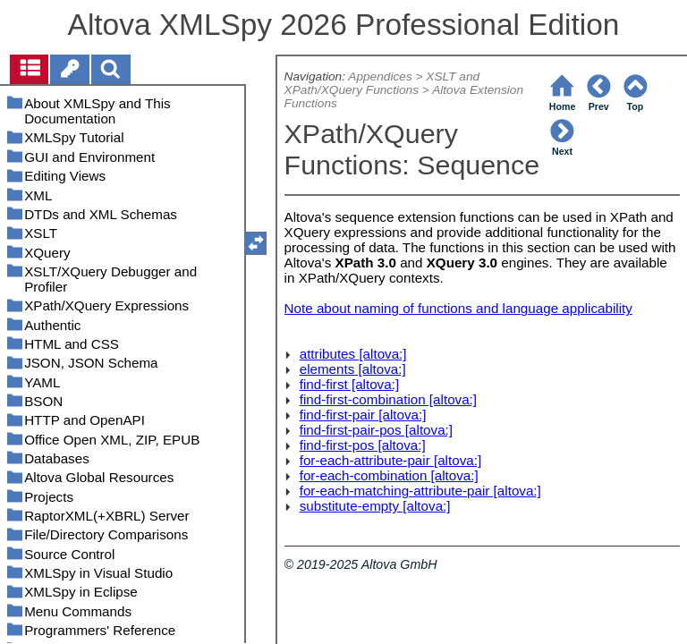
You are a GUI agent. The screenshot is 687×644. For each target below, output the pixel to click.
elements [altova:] (353, 369)
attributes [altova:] (353, 353)
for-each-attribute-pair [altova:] (390, 460)
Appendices (379, 76)
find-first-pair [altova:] (363, 414)
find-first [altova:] (349, 384)
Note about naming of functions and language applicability (458, 308)
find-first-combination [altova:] (388, 399)
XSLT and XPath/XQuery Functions (382, 83)
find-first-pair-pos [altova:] (376, 429)
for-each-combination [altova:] (389, 475)
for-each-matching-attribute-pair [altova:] (420, 490)
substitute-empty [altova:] (375, 505)
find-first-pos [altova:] (363, 445)
